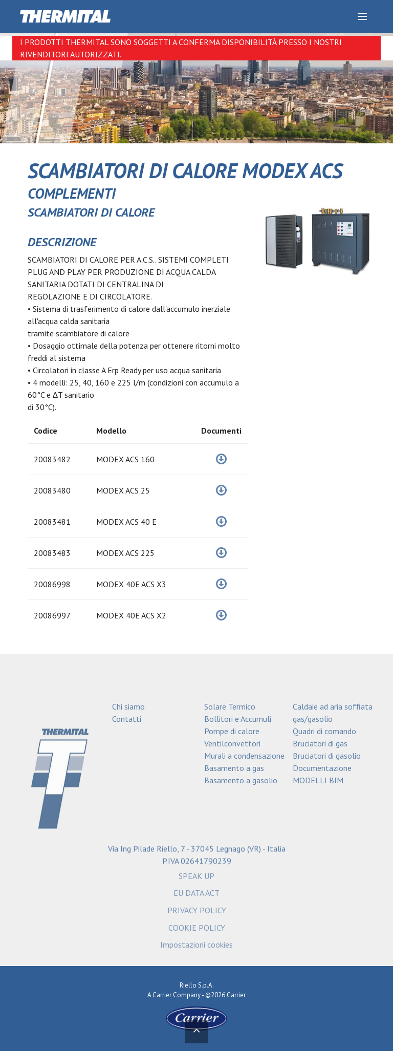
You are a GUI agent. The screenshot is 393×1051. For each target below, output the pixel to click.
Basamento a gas (234, 768)
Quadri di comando (324, 731)
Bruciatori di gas (320, 743)
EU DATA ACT (196, 896)
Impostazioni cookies (196, 948)
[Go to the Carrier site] (196, 1018)
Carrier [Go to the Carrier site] (161, 995)
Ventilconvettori (232, 743)
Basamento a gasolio (240, 780)
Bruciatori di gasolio (327, 755)
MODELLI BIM (318, 780)
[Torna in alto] (196, 1031)
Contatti (126, 719)
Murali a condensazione (244, 755)
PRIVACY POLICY (196, 914)
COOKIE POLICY (196, 931)
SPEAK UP (196, 879)
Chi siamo (128, 706)
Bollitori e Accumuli (237, 719)
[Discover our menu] (362, 16)
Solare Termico (229, 706)
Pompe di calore (231, 731)
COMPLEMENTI (72, 193)
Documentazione (322, 768)
